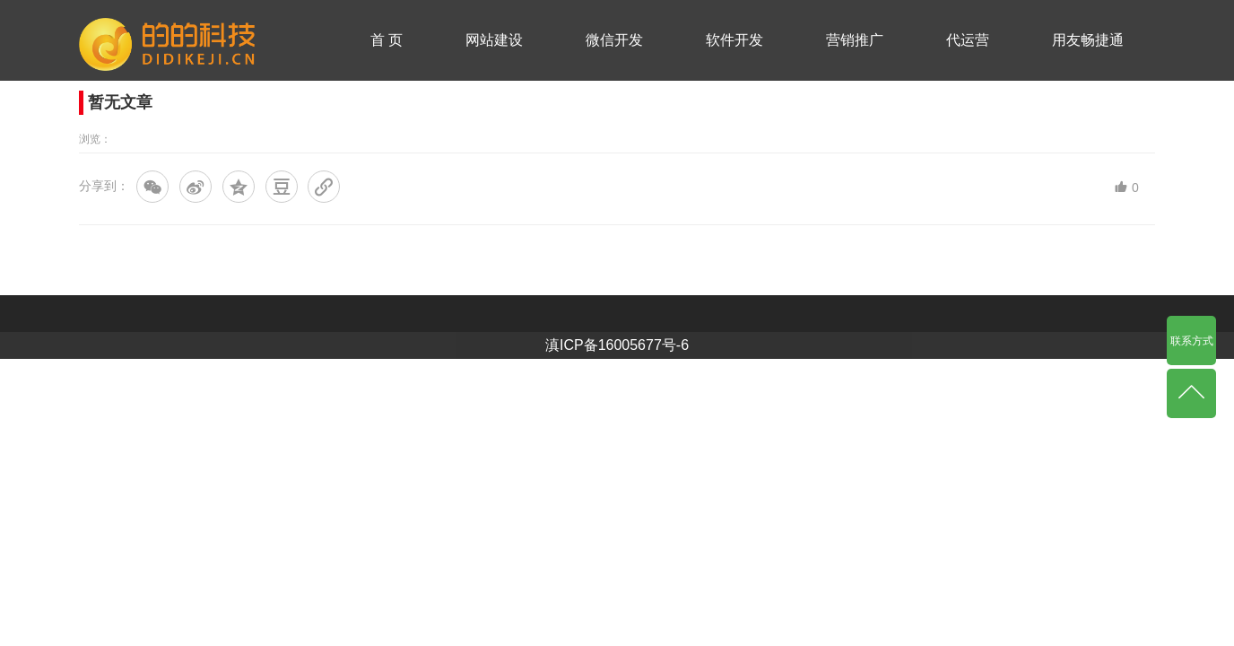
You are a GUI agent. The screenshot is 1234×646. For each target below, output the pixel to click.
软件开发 (734, 40)
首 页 (386, 40)
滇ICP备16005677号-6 (617, 345)
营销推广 (854, 40)
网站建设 (494, 40)
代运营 (967, 40)
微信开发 (614, 40)
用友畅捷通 (1088, 40)
